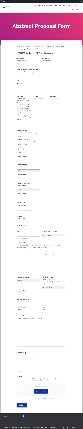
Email (19, 84)
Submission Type (48, 277)
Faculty (44, 307)
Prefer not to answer (24, 150)
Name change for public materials (29, 69)
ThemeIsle (77, 428)
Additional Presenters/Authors (27, 243)
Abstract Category (23, 277)
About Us (37, 5)
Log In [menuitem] (4, 1)
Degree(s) (20, 96)
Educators (19, 309)
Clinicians (44, 309)
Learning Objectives (24, 316)
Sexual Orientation (23, 183)
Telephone (21, 203)
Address (20, 216)
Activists (19, 311)
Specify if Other (22, 156)
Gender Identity (22, 165)
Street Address (21, 225)
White (19, 147)
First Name (21, 58)
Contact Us (75, 5)
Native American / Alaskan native (27, 142)
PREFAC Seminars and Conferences (51, 5)
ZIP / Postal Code (22, 238)
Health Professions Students (22, 307)
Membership (75, 9)
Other (19, 152)
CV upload (20, 376)
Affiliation (54, 96)
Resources (66, 5)
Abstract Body (22, 353)
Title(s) (36, 96)
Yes (19, 77)
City (18, 231)
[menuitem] (1, 1)
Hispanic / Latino (22, 144)
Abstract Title (22, 291)
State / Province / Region (49, 231)
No (19, 80)
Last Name (46, 58)
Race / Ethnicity (22, 130)
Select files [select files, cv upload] (40, 391)
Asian (19, 136)
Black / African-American (25, 139)
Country (44, 238)
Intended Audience (23, 299)
